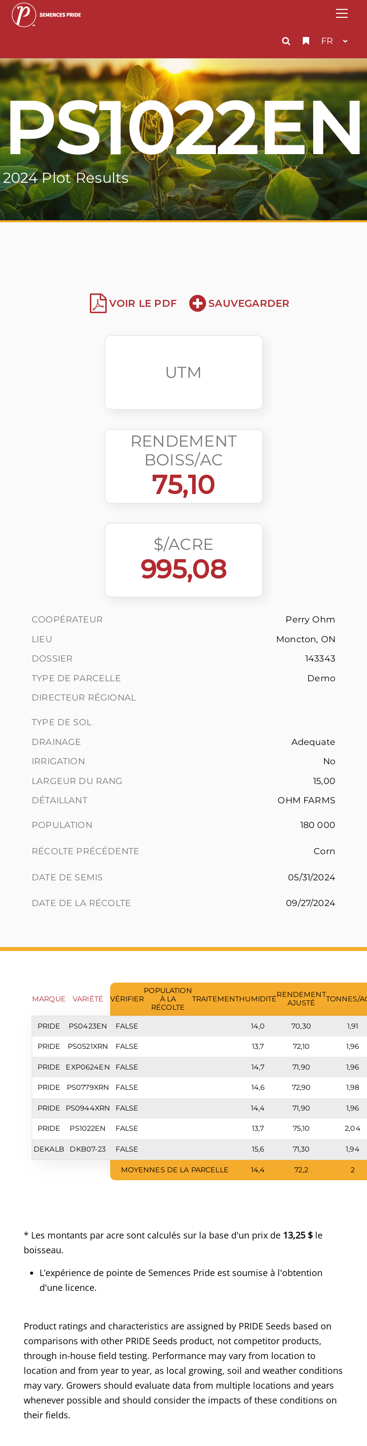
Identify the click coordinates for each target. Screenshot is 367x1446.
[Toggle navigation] (341, 13)
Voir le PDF (133, 303)
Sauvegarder (239, 303)
